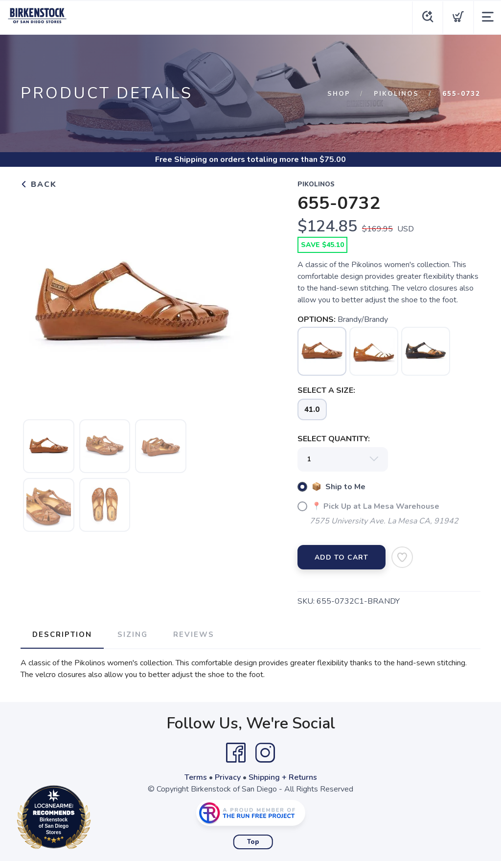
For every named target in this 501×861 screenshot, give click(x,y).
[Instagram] (265, 753)
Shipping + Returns (283, 777)
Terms (195, 777)
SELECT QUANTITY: (333, 438)
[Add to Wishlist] (402, 557)
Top (253, 842)
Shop (338, 94)
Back (39, 184)
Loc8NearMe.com (96, 819)
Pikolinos (396, 94)
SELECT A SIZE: (326, 390)
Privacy (228, 777)
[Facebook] (235, 753)
